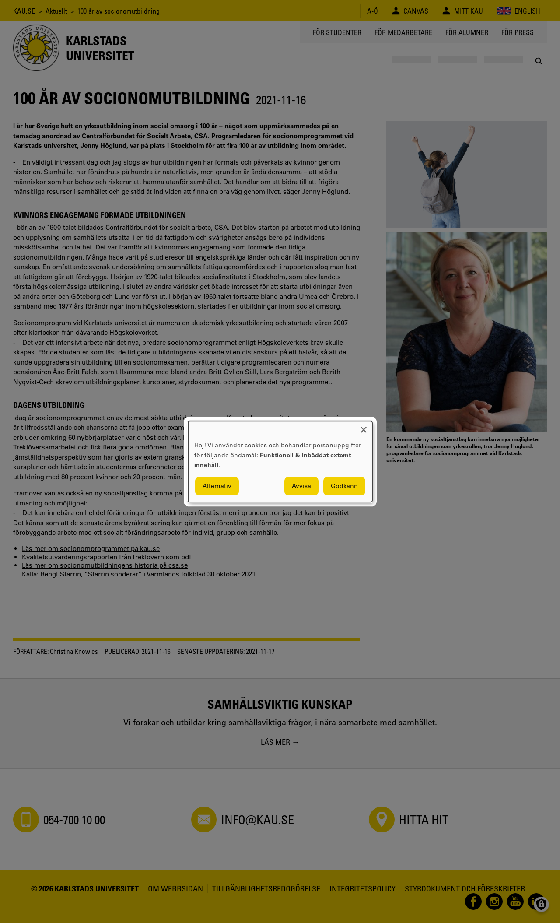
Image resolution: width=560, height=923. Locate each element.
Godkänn (344, 486)
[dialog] (280, 461)
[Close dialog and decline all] (363, 426)
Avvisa (301, 486)
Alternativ (217, 486)
